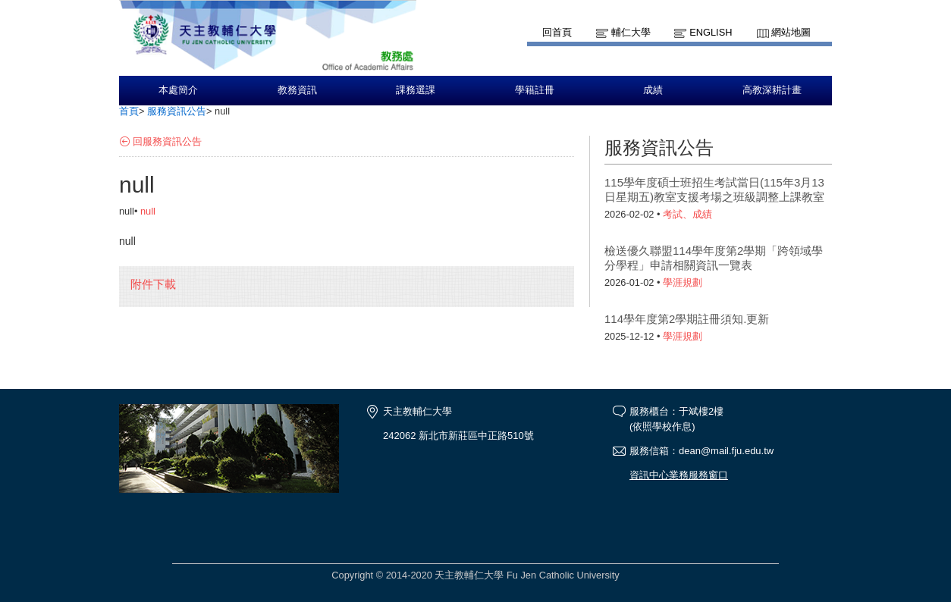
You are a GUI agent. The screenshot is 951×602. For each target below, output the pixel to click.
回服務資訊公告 (167, 141)
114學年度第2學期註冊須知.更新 (686, 318)
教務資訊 (297, 90)
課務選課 (415, 90)
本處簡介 (178, 90)
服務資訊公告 (176, 111)
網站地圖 (791, 32)
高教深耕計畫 (772, 90)
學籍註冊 (534, 90)
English (710, 32)
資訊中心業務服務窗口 (678, 475)
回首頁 (557, 32)
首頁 (129, 111)
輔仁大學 (631, 32)
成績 (653, 90)
